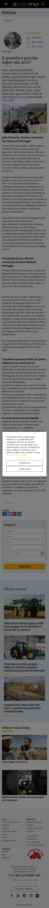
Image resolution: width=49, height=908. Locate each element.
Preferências (24, 463)
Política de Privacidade (16, 455)
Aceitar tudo (24, 469)
